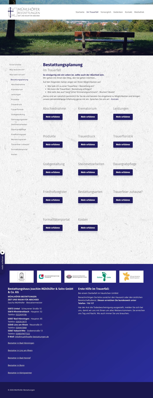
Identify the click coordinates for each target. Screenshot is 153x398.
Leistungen (16, 94)
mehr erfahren (2, 262)
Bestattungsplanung (19, 79)
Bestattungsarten (18, 139)
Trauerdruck (16, 104)
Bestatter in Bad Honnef (19, 357)
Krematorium (17, 89)
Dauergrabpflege (18, 129)
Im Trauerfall (92, 12)
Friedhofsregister (18, 134)
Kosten (14, 154)
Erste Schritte (15, 64)
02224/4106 (21, 314)
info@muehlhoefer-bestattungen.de (32, 336)
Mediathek (139, 12)
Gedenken (118, 12)
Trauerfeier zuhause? (20, 144)
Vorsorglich (106, 12)
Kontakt (128, 12)
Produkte (15, 99)
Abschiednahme (18, 84)
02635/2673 (21, 321)
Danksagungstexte (19, 119)
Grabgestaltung (18, 114)
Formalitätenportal (19, 149)
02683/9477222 (23, 333)
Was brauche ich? (17, 69)
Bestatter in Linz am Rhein (20, 350)
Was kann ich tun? (17, 74)
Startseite (80, 12)
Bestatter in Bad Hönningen (21, 343)
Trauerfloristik (17, 109)
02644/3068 (21, 327)
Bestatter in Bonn (16, 365)
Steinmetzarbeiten (19, 124)
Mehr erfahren (53, 117)
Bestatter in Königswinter (20, 372)
